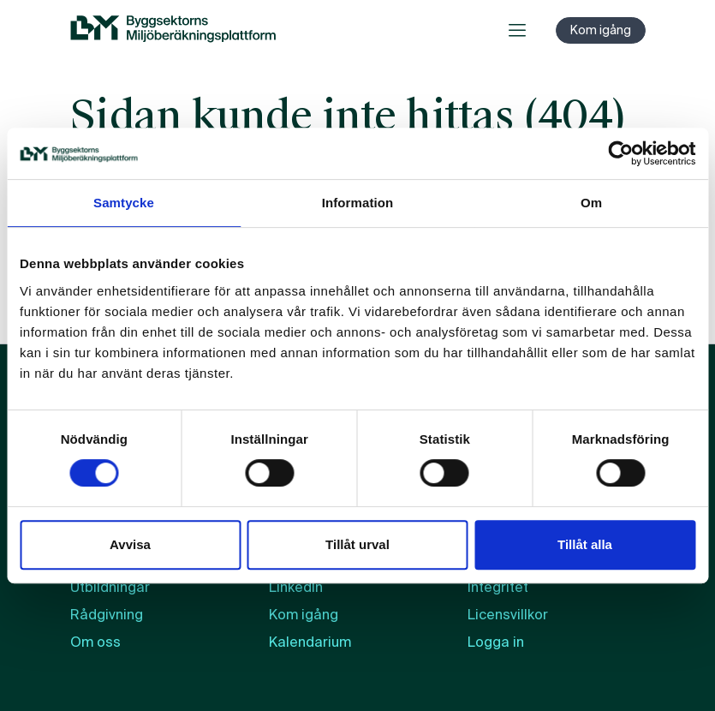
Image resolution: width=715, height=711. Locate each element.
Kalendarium (310, 642)
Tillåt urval (357, 544)
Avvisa (130, 544)
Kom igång (600, 30)
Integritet (498, 587)
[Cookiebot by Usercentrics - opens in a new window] (620, 153)
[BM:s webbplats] (173, 30)
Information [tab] (358, 202)
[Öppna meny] (517, 30)
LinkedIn (296, 587)
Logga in (496, 642)
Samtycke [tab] (123, 202)
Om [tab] (591, 202)
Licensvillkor (508, 615)
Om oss (95, 642)
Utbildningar (110, 587)
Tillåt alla (584, 544)
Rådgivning (106, 615)
